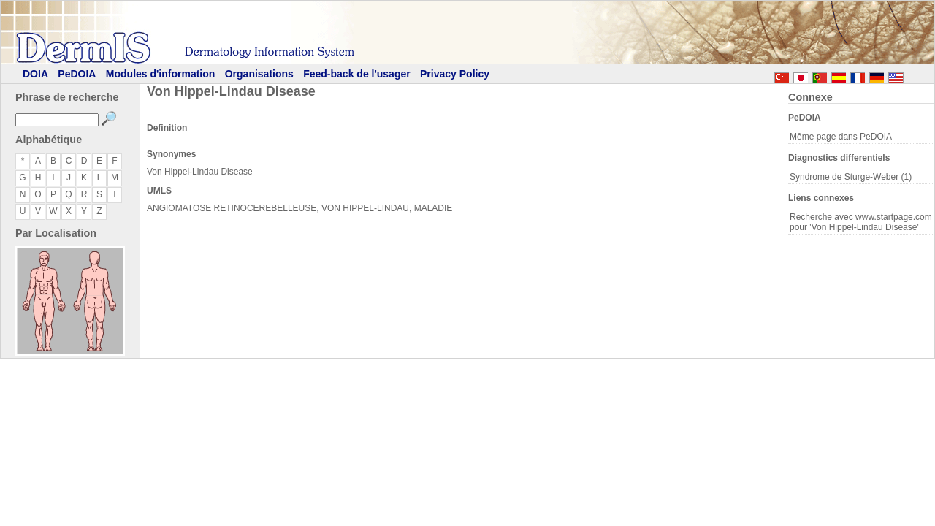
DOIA (35, 74)
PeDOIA (77, 74)
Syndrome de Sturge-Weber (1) (851, 177)
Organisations (259, 74)
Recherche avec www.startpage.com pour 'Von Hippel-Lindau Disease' (861, 222)
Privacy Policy (454, 74)
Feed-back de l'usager (357, 74)
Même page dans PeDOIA (841, 137)
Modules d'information (160, 74)
